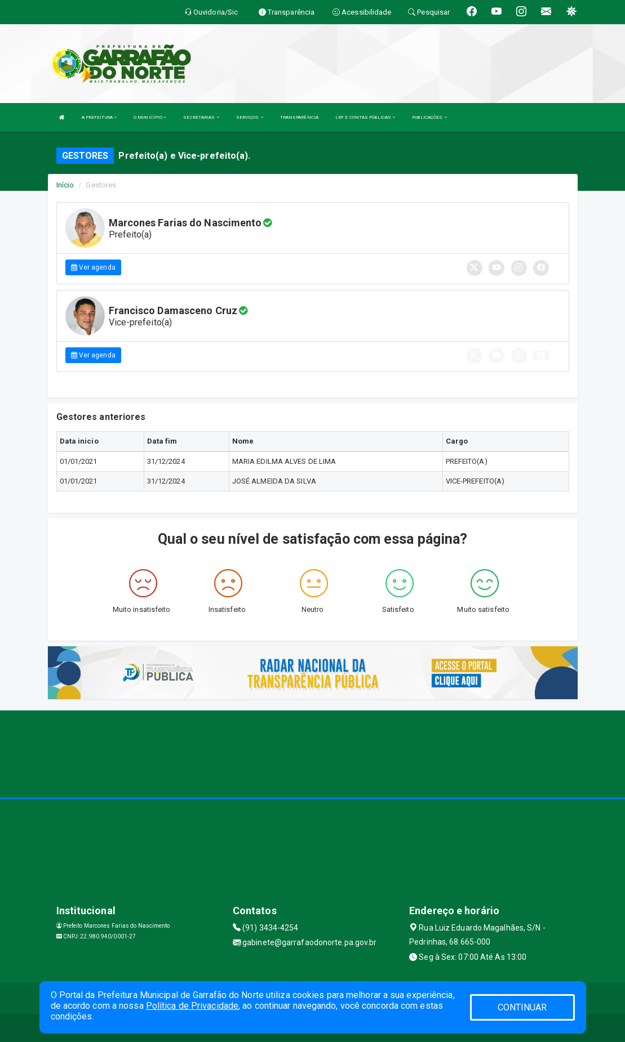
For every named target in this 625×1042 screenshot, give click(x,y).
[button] (541, 355)
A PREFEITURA (99, 117)
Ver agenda (93, 267)
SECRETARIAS (201, 117)
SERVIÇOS (249, 117)
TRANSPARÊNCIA (299, 117)
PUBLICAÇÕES (429, 117)
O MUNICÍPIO (150, 117)
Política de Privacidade (192, 1005)
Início (65, 185)
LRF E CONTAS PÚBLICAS (365, 117)
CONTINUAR (522, 1007)
